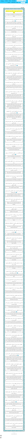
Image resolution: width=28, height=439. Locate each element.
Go (24, 2)
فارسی (27, 4)
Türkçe (25, 4)
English (23, 4)
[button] (7, 1)
